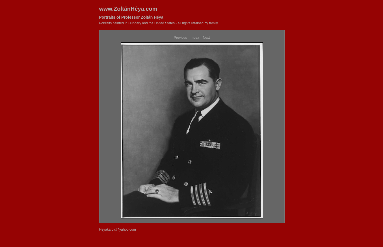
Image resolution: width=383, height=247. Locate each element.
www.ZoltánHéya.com (128, 9)
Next (206, 38)
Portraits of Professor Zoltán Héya (131, 17)
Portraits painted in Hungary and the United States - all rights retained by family (158, 23)
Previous (180, 38)
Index (195, 38)
